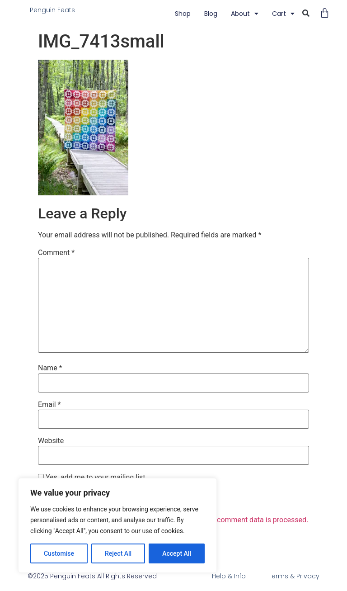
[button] (305, 13)
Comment (56, 252)
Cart (283, 13)
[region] (117, 525)
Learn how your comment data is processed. (237, 519)
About (244, 13)
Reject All (118, 553)
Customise (59, 553)
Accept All (176, 553)
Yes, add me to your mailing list (91, 477)
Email (49, 404)
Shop (183, 13)
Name (50, 368)
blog (210, 13)
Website (51, 440)
